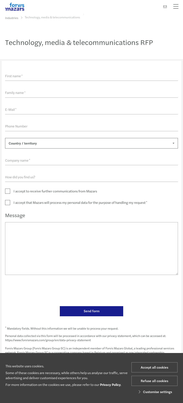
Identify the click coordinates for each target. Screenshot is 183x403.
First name (14, 75)
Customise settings (154, 391)
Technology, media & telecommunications (52, 16)
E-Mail (10, 109)
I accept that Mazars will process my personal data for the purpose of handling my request (80, 202)
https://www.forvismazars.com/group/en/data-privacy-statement (48, 340)
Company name (17, 160)
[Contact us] (165, 7)
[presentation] (37, 291)
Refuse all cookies (154, 380)
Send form (92, 310)
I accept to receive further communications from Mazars (55, 191)
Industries (11, 18)
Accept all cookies (154, 367)
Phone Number (16, 126)
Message (15, 215)
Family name (15, 92)
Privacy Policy (110, 384)
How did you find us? (20, 176)
